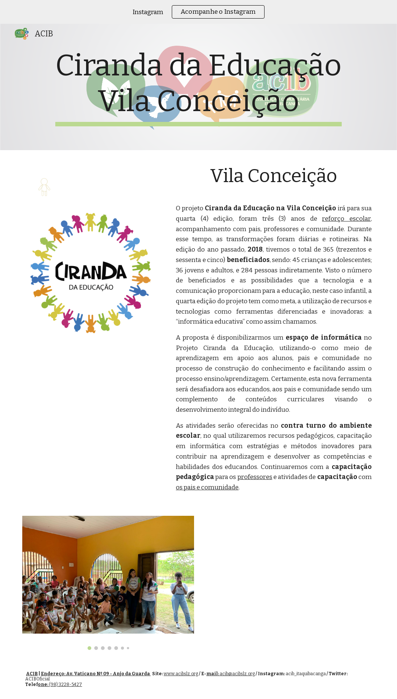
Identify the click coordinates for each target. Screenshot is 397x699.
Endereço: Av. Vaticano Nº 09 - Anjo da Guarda (96, 673)
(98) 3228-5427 (65, 684)
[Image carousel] (108, 583)
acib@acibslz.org (237, 673)
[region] (198, 12)
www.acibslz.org (181, 673)
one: (43, 684)
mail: (213, 673)
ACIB (32, 673)
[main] (198, 87)
